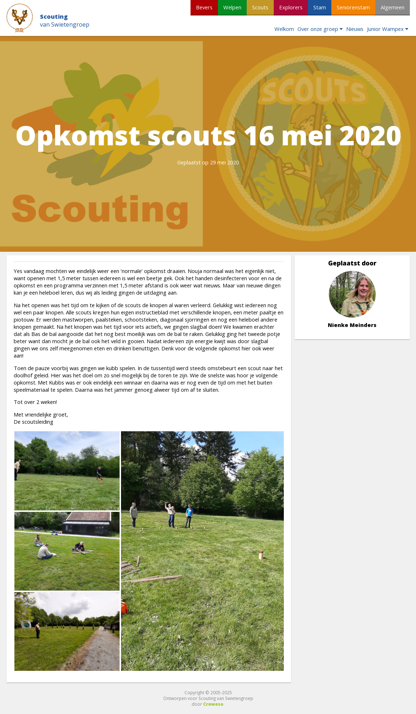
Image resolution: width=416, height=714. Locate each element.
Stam (319, 7)
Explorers (291, 7)
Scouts (260, 7)
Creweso (213, 704)
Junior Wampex (385, 28)
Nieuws (354, 28)
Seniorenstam (353, 7)
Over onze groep (318, 28)
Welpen (232, 7)
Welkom (284, 28)
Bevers (204, 7)
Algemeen (392, 7)
